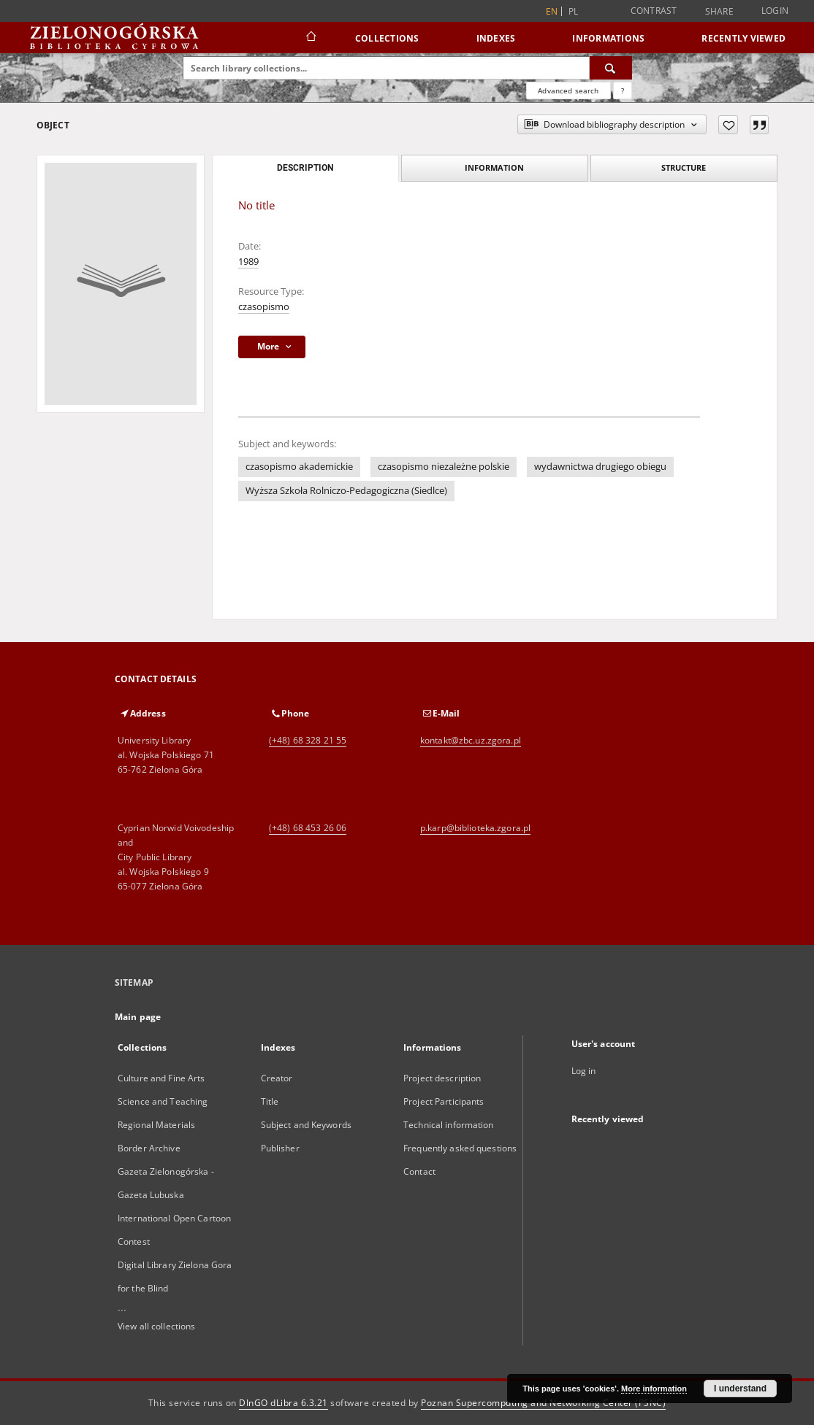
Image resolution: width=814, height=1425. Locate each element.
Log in (583, 1071)
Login (774, 10)
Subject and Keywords (306, 1125)
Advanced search (568, 90)
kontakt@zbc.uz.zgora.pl (470, 740)
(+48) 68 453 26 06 (307, 828)
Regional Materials (156, 1125)
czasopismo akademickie (299, 466)
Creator (277, 1078)
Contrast (654, 10)
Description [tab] (305, 168)
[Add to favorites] (728, 124)
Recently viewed (743, 38)
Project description (442, 1078)
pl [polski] (573, 11)
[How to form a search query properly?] (622, 90)
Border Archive (149, 1148)
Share (719, 12)
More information (654, 1388)
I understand (740, 1388)
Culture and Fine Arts (161, 1078)
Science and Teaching (163, 1101)
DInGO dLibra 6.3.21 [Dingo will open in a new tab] (283, 1403)
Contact (419, 1171)
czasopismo (263, 307)
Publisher (280, 1148)
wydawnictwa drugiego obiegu (600, 466)
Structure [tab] (683, 167)
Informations (608, 38)
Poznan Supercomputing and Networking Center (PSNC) (543, 1403)
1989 (248, 261)
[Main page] (310, 38)
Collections (387, 38)
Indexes (496, 38)
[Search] (611, 68)
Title (270, 1101)
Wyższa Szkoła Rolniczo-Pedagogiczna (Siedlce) (346, 490)
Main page (138, 1017)
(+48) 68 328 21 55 (307, 740)
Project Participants (443, 1101)
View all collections (156, 1326)
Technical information (448, 1125)
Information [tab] (494, 167)
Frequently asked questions (460, 1148)
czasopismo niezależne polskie (443, 466)
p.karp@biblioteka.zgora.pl (475, 828)
